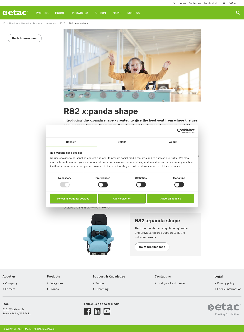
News (116, 12)
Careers (10, 289)
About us (13, 23)
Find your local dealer (171, 283)
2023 (62, 23)
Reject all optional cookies (73, 198)
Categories (56, 283)
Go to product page (152, 247)
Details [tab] (122, 141)
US (4, 23)
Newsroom (51, 23)
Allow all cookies (170, 198)
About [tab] (173, 141)
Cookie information (229, 289)
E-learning (101, 289)
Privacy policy (225, 283)
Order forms (179, 3)
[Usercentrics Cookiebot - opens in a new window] (180, 131)
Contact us (195, 3)
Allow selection (122, 198)
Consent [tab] (71, 141)
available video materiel (94, 207)
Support (100, 283)
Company (11, 283)
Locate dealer (211, 3)
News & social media (31, 23)
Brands (54, 289)
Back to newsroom (24, 38)
